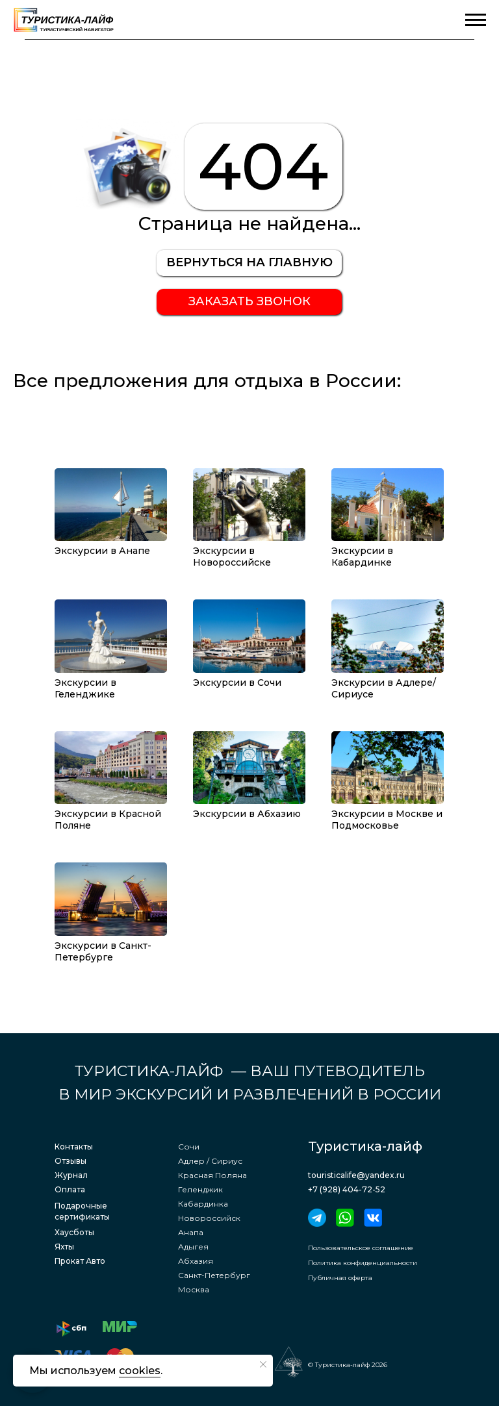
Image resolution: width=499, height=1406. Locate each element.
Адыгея (193, 1246)
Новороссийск (209, 1218)
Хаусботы (74, 1232)
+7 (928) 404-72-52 (346, 1189)
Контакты (74, 1146)
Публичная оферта (340, 1278)
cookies (139, 1370)
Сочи (188, 1146)
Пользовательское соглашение (360, 1248)
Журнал (71, 1175)
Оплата (70, 1189)
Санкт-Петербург (214, 1275)
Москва (193, 1289)
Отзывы (70, 1161)
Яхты (64, 1246)
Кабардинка (203, 1204)
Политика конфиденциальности (362, 1263)
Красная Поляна (212, 1175)
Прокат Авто (80, 1261)
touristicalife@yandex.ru (356, 1175)
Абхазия (195, 1261)
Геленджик (200, 1189)
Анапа (190, 1232)
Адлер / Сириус (210, 1161)
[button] (249, 302)
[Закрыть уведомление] (263, 1364)
